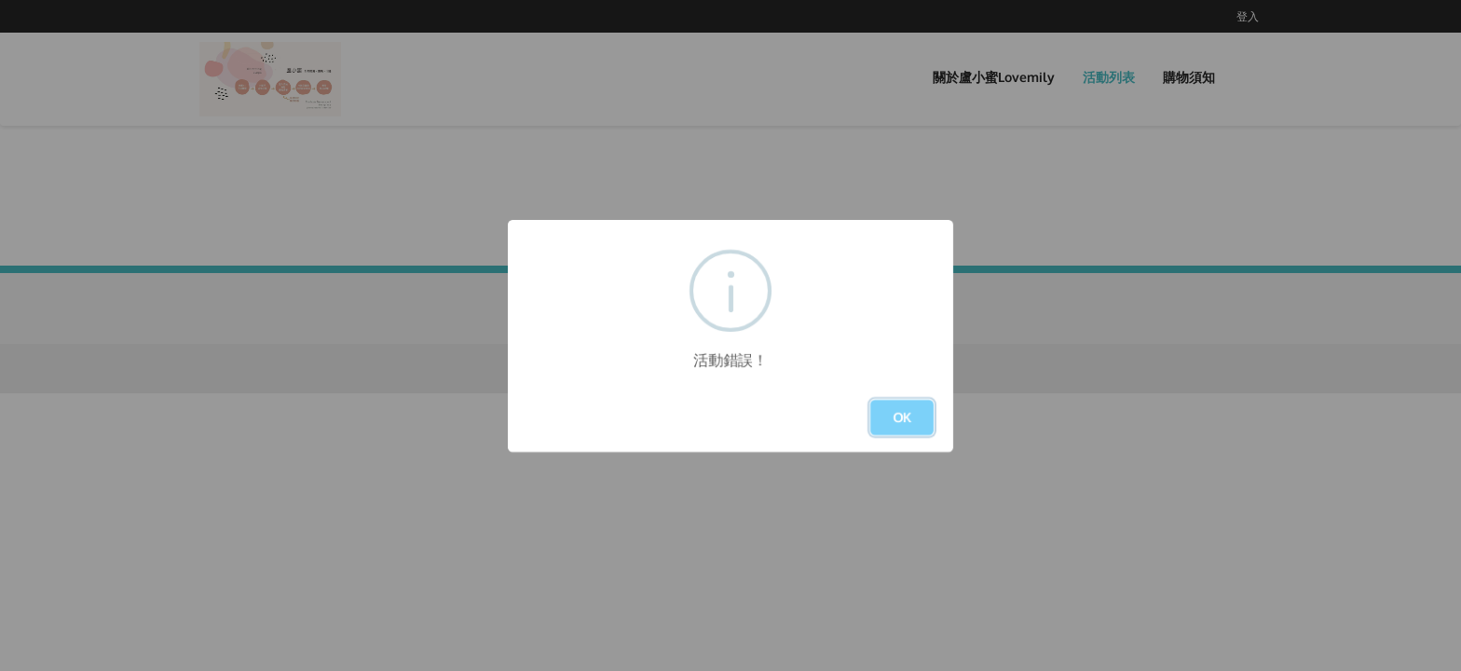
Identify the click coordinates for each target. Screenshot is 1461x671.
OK (902, 417)
